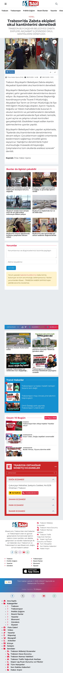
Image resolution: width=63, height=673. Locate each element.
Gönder (11, 268)
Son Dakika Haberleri (47, 546)
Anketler (10, 641)
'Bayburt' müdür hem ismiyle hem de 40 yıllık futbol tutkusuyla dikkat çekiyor (17, 212)
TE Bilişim (37, 589)
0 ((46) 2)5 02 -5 (30, 493)
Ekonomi (35, 563)
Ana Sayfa (10, 601)
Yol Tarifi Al (15, 493)
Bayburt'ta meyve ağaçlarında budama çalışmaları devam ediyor (18, 235)
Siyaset (34, 565)
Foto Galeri (11, 627)
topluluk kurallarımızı (28, 275)
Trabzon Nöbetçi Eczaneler (21, 651)
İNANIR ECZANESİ (17, 511)
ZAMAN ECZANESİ (17, 499)
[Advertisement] (31, 307)
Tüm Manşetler (44, 544)
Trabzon (5, 11)
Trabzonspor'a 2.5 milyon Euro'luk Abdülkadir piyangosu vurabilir (44, 370)
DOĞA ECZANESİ (16, 479)
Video (8, 630)
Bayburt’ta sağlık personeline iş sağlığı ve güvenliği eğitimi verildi (43, 189)
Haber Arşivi (43, 548)
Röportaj (10, 635)
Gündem (9, 565)
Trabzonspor (16, 11)
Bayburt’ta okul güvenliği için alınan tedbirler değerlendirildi (44, 234)
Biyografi (10, 638)
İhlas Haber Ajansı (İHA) (15, 77)
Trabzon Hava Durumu (47, 528)
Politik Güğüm (29, 11)
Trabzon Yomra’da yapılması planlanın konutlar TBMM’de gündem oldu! (43, 349)
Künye (8, 643)
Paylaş (10, 72)
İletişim (9, 646)
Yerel (31, 17)
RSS (8, 582)
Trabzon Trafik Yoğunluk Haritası (24, 659)
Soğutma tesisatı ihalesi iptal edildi (17, 348)
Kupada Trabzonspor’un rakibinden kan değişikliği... (17, 370)
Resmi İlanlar (42, 11)
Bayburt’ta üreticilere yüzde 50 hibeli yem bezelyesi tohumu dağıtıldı (18, 189)
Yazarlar (53, 11)
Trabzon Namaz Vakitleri (20, 657)
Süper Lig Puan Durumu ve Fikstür (25, 662)
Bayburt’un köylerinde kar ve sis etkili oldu (43, 212)
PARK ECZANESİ (16, 505)
